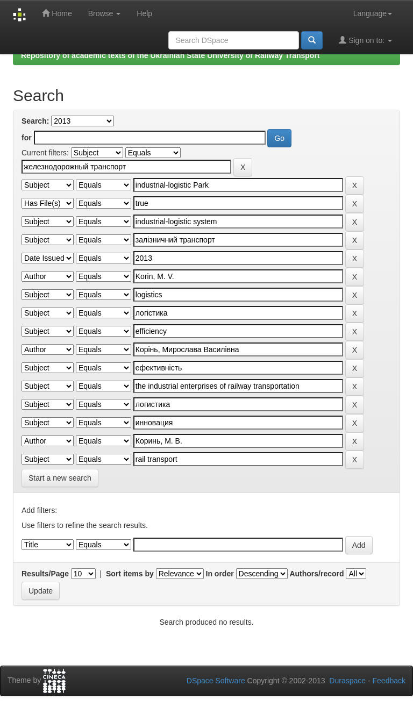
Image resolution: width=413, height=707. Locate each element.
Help (144, 13)
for (27, 137)
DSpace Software (216, 680)
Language (372, 13)
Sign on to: (365, 40)
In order (220, 573)
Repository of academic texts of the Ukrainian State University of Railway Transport (170, 55)
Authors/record (316, 573)
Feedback (389, 680)
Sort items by (130, 573)
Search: (35, 121)
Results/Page (45, 573)
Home (57, 13)
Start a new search (60, 478)
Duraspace (347, 680)
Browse (104, 13)
